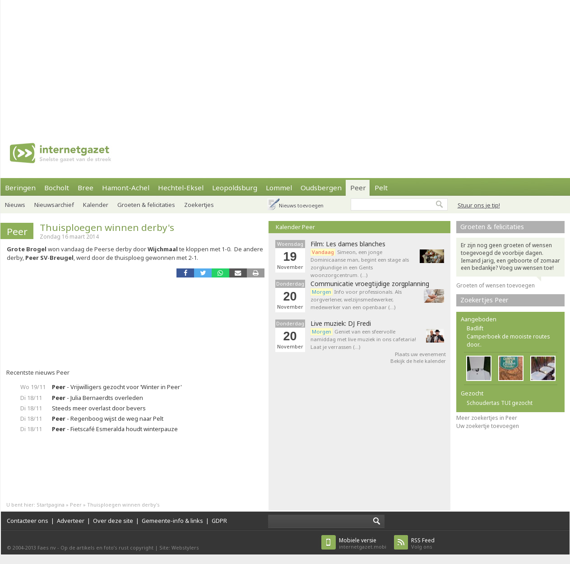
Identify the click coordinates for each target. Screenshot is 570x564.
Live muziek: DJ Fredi (340, 324)
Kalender (95, 205)
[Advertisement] (239, 63)
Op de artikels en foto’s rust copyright (106, 547)
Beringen (20, 187)
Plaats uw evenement (420, 354)
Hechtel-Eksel (181, 187)
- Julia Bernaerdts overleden (97, 398)
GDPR (219, 521)
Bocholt (56, 187)
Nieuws (15, 205)
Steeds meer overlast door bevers (99, 408)
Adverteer (70, 521)
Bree (85, 187)
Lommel (279, 187)
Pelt (381, 187)
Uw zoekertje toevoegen (487, 426)
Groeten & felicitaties (146, 205)
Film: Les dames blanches (347, 244)
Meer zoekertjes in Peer (486, 418)
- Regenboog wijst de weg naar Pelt (107, 418)
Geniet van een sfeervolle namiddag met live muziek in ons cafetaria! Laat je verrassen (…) (363, 339)
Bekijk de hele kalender (418, 360)
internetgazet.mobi (362, 543)
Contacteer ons (27, 521)
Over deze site (113, 521)
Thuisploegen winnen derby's (107, 227)
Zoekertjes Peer (484, 300)
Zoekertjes (199, 205)
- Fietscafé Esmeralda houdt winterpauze (115, 429)
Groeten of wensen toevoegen (495, 285)
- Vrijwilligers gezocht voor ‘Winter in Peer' (117, 387)
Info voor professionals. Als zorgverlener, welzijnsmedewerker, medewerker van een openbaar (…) (356, 299)
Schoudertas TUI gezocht (500, 403)
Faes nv (46, 547)
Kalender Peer (295, 227)
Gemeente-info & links (172, 521)
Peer (358, 187)
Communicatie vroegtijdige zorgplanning (369, 284)
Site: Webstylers (179, 547)
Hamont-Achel (125, 187)
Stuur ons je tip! (479, 205)
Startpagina (51, 504)
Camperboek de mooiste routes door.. (508, 340)
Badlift (475, 328)
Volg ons (423, 543)
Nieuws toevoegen (301, 205)
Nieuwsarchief (54, 205)
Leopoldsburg (234, 187)
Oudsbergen (321, 187)
